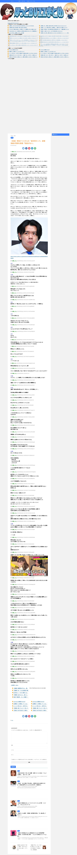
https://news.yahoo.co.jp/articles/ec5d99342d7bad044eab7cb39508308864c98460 (27, 256)
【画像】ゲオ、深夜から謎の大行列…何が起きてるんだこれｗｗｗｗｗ (53, 25)
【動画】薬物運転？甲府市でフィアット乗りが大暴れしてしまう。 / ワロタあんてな (22, 43)
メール (12, 745)
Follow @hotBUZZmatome (13, 23)
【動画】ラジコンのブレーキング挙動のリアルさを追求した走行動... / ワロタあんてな (22, 38)
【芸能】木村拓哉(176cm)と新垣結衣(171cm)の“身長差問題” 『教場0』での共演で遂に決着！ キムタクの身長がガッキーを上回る (33, 833)
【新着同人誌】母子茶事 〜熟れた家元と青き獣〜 (18, 27)
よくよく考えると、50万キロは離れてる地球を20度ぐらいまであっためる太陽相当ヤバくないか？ (27, 53)
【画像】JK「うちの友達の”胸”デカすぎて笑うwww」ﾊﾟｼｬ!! (25, 688)
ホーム (12, 1)
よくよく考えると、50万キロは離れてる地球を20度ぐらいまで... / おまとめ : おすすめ (23, 45)
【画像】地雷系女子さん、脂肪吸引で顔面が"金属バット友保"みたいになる (28, 686)
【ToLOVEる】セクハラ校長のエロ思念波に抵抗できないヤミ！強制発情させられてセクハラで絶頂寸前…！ (29, 31)
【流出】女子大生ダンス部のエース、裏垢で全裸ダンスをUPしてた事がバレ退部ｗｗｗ (25, 56)
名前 (12, 740)
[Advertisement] (29, 791)
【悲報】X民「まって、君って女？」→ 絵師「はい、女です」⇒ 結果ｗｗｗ (23, 55)
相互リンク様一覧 (22, 1)
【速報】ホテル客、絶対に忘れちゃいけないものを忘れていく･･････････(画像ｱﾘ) (55, 32)
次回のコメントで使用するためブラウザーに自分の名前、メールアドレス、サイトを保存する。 (29, 754)
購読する (55, 134)
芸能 (12, 715)
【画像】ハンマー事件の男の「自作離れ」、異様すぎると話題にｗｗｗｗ (53, 27)
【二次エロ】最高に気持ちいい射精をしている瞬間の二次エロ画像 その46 (22, 29)
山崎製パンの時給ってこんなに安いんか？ (16, 51)
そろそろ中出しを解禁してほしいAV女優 (16, 32)
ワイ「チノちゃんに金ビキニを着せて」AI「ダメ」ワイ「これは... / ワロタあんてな (22, 41)
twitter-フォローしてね (31, 1)
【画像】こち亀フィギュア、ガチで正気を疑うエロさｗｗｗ (51, 31)
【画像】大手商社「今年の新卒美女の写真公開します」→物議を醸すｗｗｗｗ (54, 29)
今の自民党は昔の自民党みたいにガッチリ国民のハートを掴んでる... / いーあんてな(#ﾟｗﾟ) (54, 38)
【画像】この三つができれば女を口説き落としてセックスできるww (21, 25)
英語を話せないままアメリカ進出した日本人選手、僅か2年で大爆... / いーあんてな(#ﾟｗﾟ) (54, 36)
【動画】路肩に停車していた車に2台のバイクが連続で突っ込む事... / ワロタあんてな (22, 36)
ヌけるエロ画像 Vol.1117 (13, 49)
